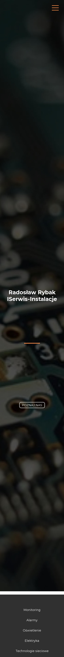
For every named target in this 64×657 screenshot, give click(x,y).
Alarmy (32, 620)
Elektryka (32, 641)
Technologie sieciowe (32, 651)
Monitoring (32, 610)
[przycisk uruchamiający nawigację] (55, 7)
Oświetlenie (32, 630)
